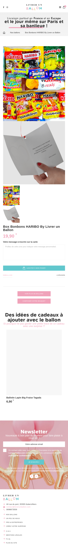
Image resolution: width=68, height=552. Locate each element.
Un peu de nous (13, 518)
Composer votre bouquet (34, 301)
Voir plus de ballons (34, 294)
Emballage (7, 275)
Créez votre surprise (16, 526)
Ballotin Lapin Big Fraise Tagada (23, 397)
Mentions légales (14, 535)
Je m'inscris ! (34, 462)
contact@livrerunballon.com (52, 471)
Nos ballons (15, 33)
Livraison (61, 275)
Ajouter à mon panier (34, 268)
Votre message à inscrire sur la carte (20, 242)
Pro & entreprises (14, 522)
